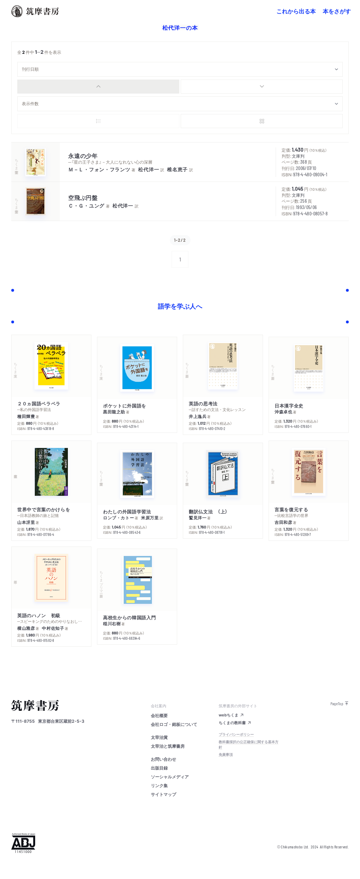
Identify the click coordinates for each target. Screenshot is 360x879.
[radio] (98, 87)
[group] (180, 87)
